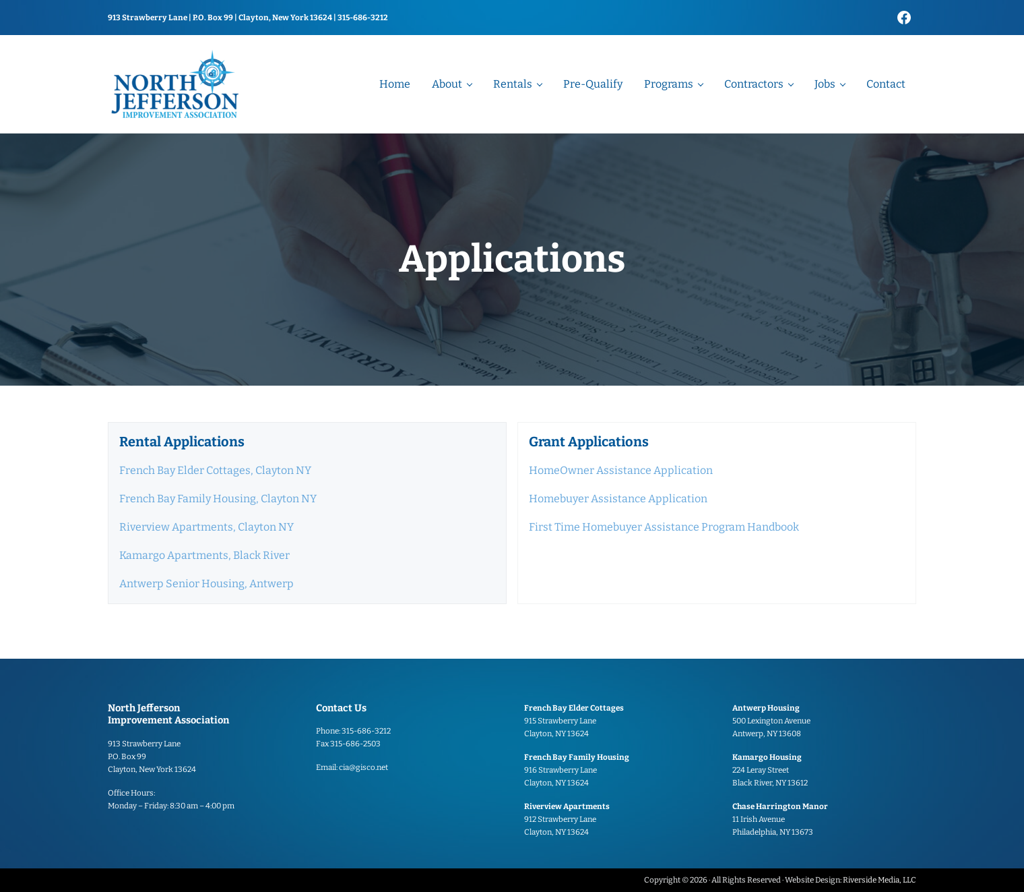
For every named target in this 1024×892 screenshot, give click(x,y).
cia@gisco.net (363, 767)
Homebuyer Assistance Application (618, 498)
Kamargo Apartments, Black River (204, 555)
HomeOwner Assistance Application (621, 470)
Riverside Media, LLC (879, 880)
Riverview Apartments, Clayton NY (206, 527)
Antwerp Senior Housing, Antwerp (206, 583)
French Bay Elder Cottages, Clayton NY (215, 470)
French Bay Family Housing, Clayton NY (218, 498)
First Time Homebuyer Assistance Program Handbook (664, 527)
